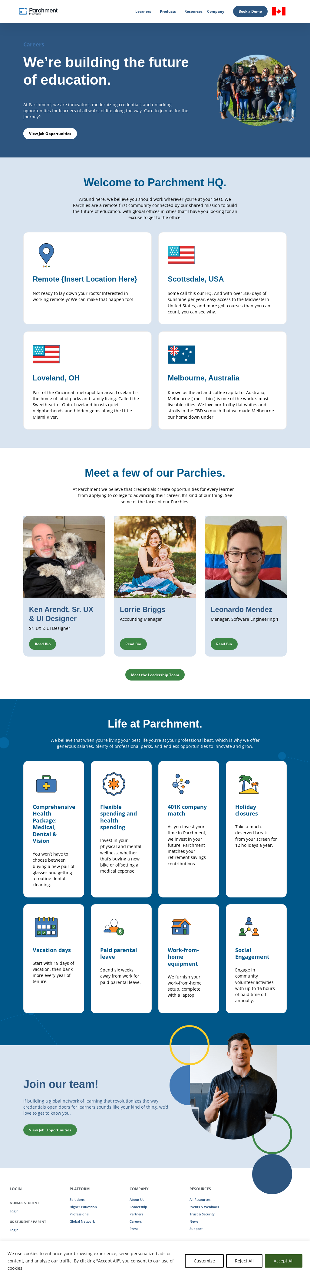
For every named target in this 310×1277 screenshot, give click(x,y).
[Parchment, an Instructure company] (38, 11)
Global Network (82, 1221)
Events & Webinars (204, 1207)
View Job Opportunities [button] (50, 133)
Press (134, 1229)
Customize (204, 1261)
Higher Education (83, 1207)
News (194, 1221)
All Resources (200, 1200)
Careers (136, 1221)
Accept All (284, 1261)
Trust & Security (202, 1214)
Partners (136, 1214)
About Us (137, 1200)
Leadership (138, 1207)
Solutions (77, 1200)
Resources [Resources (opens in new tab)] (193, 11)
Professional (79, 1214)
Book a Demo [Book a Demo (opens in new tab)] (250, 11)
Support (196, 1229)
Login (14, 1211)
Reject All (244, 1261)
